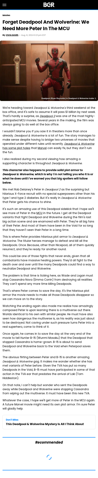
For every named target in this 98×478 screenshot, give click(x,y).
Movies (6, 15)
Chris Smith (12, 35)
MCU (39, 213)
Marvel (42, 148)
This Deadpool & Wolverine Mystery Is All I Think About (45, 424)
